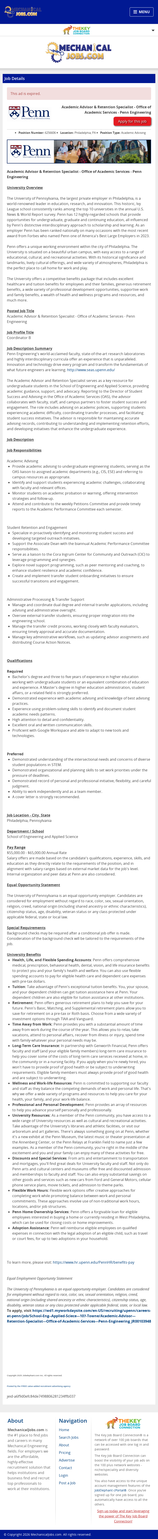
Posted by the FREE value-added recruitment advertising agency (39, 1386)
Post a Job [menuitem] (67, 1482)
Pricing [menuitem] (65, 1452)
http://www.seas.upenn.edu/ (91, 369)
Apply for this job (132, 121)
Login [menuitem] (63, 1475)
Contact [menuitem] (65, 1467)
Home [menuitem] (64, 1429)
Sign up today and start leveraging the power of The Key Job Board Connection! (123, 1516)
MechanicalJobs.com (46, 1534)
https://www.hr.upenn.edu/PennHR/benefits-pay (93, 1262)
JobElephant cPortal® (111, 1490)
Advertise (67, 1460)
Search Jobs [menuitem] (69, 1437)
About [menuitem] (64, 1445)
